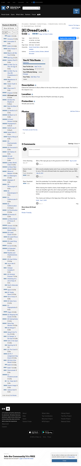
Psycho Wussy (11, 136)
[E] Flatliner (11, 152)
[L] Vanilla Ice (11, 110)
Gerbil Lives (11, 128)
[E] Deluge (10, 328)
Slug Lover (10, 88)
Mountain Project (47, 419)
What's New (20, 14)
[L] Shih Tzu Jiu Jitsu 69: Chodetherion (12, 73)
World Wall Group (29, 26)
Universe (10, 39)
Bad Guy (10, 57)
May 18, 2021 (73, 161)
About (24, 413)
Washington (33, 24)
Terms (44, 437)
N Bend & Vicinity (53, 24)
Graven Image (11, 385)
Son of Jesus (11, 296)
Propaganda (11, 123)
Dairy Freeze (11, 48)
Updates (31, 49)
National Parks (65, 421)
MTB (9, 2)
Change (25, 74)
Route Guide (5, 14)
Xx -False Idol (11, 381)
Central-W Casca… (42, 24)
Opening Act (11, 345)
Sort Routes (13, 395)
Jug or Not (10, 263)
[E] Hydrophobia (12, 319)
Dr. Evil (9, 246)
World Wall (38, 26)
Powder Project (65, 419)
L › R (5, 32)
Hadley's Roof (11, 60)
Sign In (76, 11)
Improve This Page (74, 25)
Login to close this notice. (26, 458)
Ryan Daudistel (28, 181)
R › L (10, 32)
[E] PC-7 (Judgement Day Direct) (12, 356)
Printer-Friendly (26, 212)
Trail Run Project (66, 416)
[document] (64, 458)
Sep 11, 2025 (43, 200)
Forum (34, 14)
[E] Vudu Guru (12, 301)
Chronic (9, 225)
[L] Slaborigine (12, 175)
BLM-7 (9, 368)
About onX (5, 424)
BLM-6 (9, 46)
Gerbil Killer (11, 132)
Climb (3, 2)
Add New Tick (35, 77)
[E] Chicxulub (11, 147)
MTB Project (45, 421)
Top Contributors (47, 416)
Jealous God (11, 390)
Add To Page (76, 28)
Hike (14, 2)
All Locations (25, 24)
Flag (77, 164)
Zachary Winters (39, 51)
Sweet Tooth (11, 84)
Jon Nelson (32, 51)
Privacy (49, 437)
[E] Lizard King (12, 241)
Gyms (13, 14)
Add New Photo (75, 111)
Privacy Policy (71, 457)
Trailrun (21, 2)
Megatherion (11, 79)
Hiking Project (65, 413)
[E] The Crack (11, 349)
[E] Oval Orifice (12, 259)
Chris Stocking (27, 161)
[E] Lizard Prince (12, 237)
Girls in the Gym (12, 341)
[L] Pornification (12, 210)
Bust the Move (11, 106)
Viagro (9, 312)
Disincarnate (11, 370)
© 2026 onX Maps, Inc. (35, 437)
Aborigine (10, 180)
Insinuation (11, 41)
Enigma (9, 93)
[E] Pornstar (11, 214)
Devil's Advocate (12, 285)
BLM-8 (9, 365)
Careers (4, 426)
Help (24, 416)
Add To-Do (38, 66)
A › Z (14, 32)
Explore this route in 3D (67, 38)
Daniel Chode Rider (34, 47)
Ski (27, 2)
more (37, 200)
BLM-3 (9, 36)
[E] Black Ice (11, 115)
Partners (27, 14)
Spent (9, 290)
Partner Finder (27, 421)
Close (64, 460)
